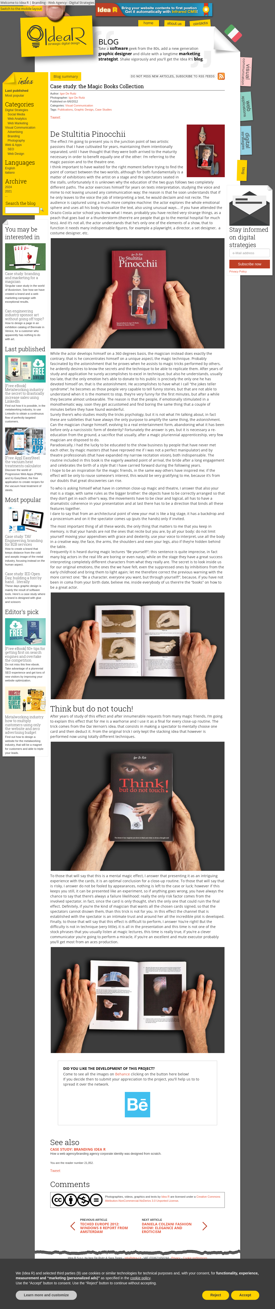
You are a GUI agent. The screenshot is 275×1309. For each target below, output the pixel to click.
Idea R (165, 1196)
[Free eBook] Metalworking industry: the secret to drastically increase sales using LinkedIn (24, 393)
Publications (65, 109)
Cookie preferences (195, 1257)
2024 (8, 187)
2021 (8, 191)
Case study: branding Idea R (78, 1149)
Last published (16, 91)
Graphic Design (84, 109)
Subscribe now (249, 264)
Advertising (15, 132)
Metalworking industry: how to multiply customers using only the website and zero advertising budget (24, 724)
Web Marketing (18, 123)
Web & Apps (13, 145)
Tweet (55, 117)
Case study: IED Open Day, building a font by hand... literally (23, 577)
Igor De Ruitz (68, 93)
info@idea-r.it (133, 1257)
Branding (14, 136)
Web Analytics (17, 118)
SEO (11, 149)
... (6, 195)
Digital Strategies (16, 110)
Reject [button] (215, 1295)
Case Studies (103, 109)
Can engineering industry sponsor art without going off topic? (24, 315)
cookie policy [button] (140, 1278)
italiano (10, 172)
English (10, 168)
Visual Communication (20, 127)
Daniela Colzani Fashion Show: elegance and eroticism (167, 1228)
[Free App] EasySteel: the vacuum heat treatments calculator (23, 461)
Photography (16, 140)
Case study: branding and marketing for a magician (22, 277)
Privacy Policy (238, 271)
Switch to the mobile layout (21, 8)
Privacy (175, 1257)
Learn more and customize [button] (46, 1295)
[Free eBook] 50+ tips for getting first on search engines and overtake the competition (25, 654)
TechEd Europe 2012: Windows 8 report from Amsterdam (104, 1228)
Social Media (16, 114)
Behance (122, 1074)
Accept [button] (245, 1295)
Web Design (16, 154)
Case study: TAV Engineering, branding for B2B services (24, 540)
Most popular (14, 95)
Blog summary (66, 76)
